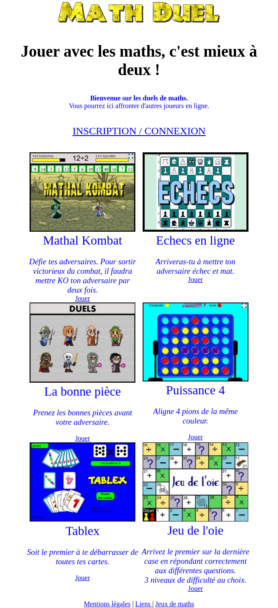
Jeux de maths (174, 604)
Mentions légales (107, 604)
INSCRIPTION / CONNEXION (139, 130)
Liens (143, 604)
